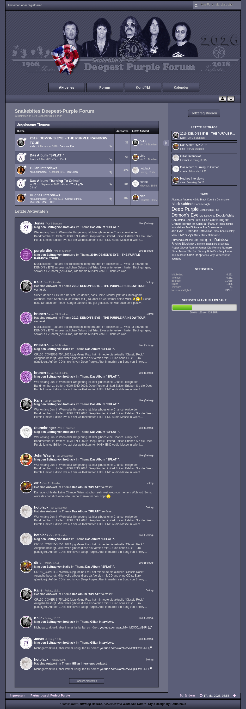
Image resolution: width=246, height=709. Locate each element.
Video (206, 255)
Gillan (205, 219)
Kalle (32, 146)
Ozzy (197, 235)
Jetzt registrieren (204, 113)
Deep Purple (60, 159)
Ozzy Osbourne (210, 235)
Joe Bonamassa (212, 227)
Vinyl (212, 255)
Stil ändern (187, 695)
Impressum (17, 695)
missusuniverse (38, 172)
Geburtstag (178, 219)
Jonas (33, 159)
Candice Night (202, 204)
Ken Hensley (227, 231)
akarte (144, 182)
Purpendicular (180, 239)
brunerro (41, 314)
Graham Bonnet (181, 223)
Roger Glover (180, 247)
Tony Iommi (225, 251)
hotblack (145, 168)
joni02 (33, 184)
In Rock (220, 223)
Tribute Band (179, 255)
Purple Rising (198, 240)
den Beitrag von (58, 227)
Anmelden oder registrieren (24, 5)
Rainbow (221, 239)
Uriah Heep (194, 255)
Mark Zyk (186, 235)
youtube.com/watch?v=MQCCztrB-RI (123, 627)
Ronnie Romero (222, 247)
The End (192, 251)
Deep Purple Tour (209, 209)
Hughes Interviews (45, 195)
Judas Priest (212, 231)
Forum (104, 87)
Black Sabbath (183, 204)
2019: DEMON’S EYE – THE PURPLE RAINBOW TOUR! (109, 286)
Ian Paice (209, 223)
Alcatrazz (177, 199)
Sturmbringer (45, 428)
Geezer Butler (193, 219)
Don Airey (209, 215)
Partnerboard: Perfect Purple (50, 695)
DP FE (229, 290)
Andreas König (191, 199)
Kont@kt (143, 87)
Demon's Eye (67, 146)
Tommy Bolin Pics (208, 251)
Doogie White (225, 215)
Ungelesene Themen (33, 124)
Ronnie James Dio (200, 247)
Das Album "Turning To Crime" (55, 181)
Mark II (175, 235)
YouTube (176, 258)
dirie (142, 155)
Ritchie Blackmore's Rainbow (213, 244)
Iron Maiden (178, 227)
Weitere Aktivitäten (87, 681)
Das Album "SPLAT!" (47, 155)
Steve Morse (179, 251)
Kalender (181, 87)
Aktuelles (66, 87)
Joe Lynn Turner (182, 231)
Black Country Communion (215, 199)
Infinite (229, 223)
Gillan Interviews (43, 168)
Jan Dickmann (194, 227)
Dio (201, 215)
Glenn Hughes (219, 220)
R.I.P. (211, 240)
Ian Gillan (72, 172)
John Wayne (44, 455)
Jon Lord (198, 231)
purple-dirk (43, 251)
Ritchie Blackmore (184, 243)
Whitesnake (223, 255)
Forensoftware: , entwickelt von (103, 704)
